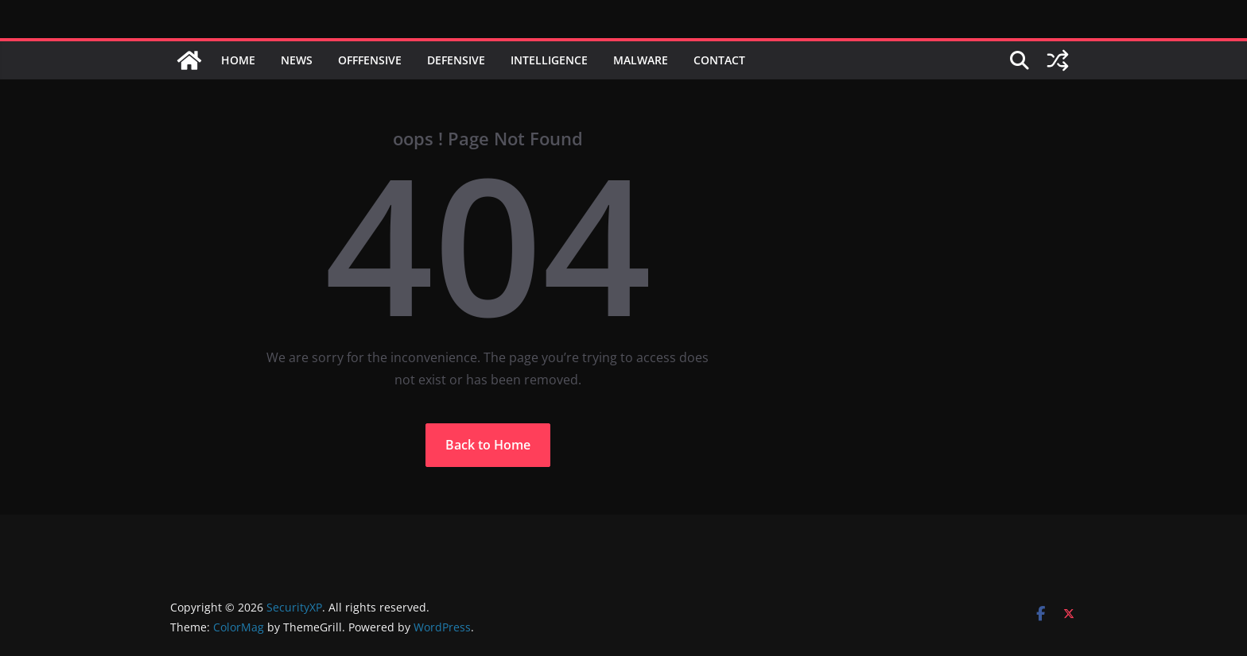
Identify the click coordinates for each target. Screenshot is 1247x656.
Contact (719, 60)
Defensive (456, 60)
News (297, 60)
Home (238, 60)
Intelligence (549, 60)
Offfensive (370, 60)
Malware (640, 60)
